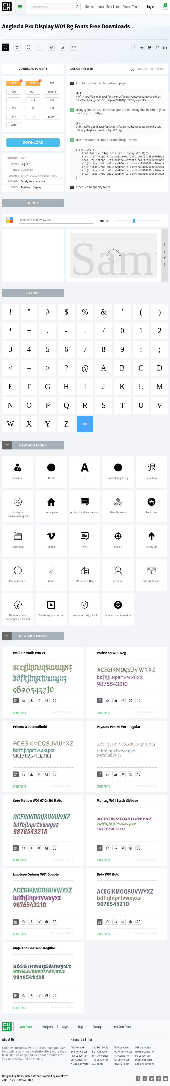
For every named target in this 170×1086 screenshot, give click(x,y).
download (33, 142)
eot (14, 91)
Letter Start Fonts (121, 1027)
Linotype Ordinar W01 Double (36, 874)
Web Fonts (26, 1027)
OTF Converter (143, 1047)
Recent (90, 7)
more (85, 424)
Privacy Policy (121, 1063)
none (14, 125)
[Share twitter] (149, 47)
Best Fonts (113, 7)
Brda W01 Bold (108, 874)
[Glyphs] (39, 47)
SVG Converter (79, 1051)
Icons (100, 7)
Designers (47, 1027)
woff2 (52, 91)
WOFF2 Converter (145, 1051)
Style (65, 1027)
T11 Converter (121, 1059)
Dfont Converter (144, 1059)
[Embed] (47, 700)
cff (52, 108)
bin (52, 100)
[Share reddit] (142, 47)
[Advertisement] (34, 255)
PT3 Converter (122, 1055)
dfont (52, 116)
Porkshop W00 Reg (111, 653)
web (33, 83)
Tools (136, 7)
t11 (33, 116)
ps (33, 108)
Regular (25, 164)
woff (33, 91)
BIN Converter (100, 1055)
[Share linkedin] (165, 47)
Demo (126, 7)
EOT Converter (100, 1051)
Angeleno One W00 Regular (34, 948)
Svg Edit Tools (100, 1047)
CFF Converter (79, 1059)
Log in (150, 7)
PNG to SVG (77, 1047)
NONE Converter (80, 1063)
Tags (80, 1027)
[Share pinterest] (157, 47)
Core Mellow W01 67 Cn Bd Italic (37, 801)
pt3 (14, 108)
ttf (14, 83)
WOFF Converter (123, 1051)
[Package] (51, 47)
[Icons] (62, 47)
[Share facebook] (134, 47)
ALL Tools (97, 1063)
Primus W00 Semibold (30, 727)
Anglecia (25, 187)
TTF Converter (121, 1047)
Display (37, 187)
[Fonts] (73, 47)
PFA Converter (79, 1055)
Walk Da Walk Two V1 (29, 653)
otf (14, 100)
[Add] (5, 47)
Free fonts (7, 7)
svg (52, 83)
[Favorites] (17, 47)
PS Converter (142, 1055)
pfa (33, 100)
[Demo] (28, 47)
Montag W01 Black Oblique (117, 801)
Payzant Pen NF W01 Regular (119, 727)
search (77, 6)
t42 (14, 116)
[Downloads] (31, 700)
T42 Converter (100, 1059)
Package (97, 1027)
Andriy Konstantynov (33, 181)
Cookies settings (144, 1063)
